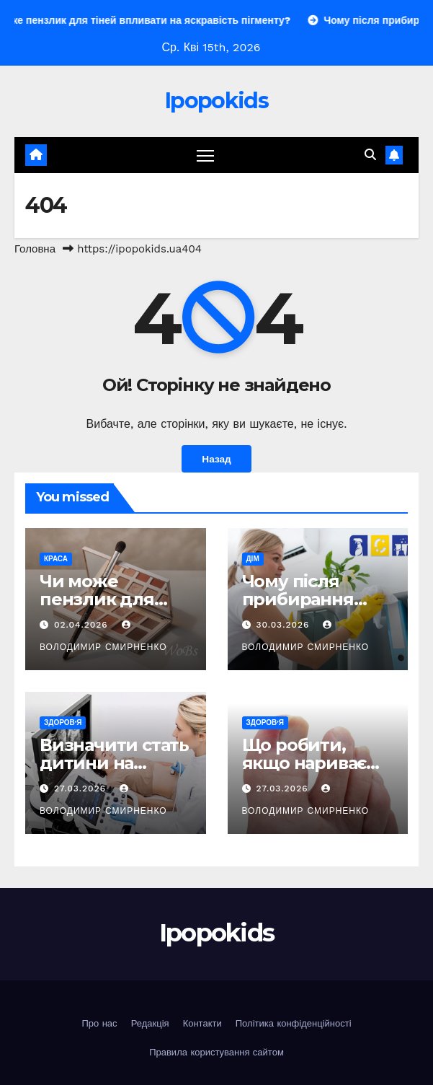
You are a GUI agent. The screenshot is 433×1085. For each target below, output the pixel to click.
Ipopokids (216, 100)
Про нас (99, 1023)
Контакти (202, 1023)
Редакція (150, 1023)
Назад (216, 459)
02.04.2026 (83, 625)
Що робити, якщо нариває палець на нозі (306, 762)
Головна (34, 248)
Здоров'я (62, 722)
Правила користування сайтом (216, 1052)
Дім (252, 559)
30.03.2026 (284, 625)
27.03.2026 (82, 788)
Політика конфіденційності (294, 1023)
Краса (56, 559)
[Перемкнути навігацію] (205, 155)
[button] (370, 155)
